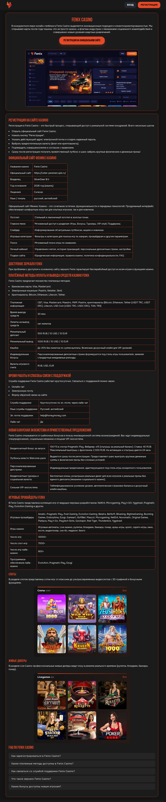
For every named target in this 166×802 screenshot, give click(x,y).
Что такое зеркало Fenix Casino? (31, 778)
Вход (130, 4)
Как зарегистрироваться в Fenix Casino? (36, 755)
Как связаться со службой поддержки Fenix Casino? (43, 771)
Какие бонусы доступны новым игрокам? (36, 786)
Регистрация (149, 4)
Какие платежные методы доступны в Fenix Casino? (42, 763)
